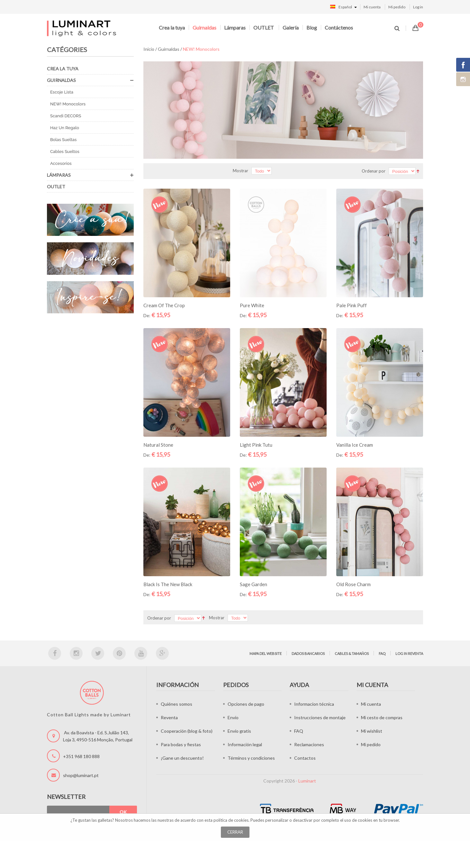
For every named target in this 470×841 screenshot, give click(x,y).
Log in (418, 6)
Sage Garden (253, 584)
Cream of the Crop (164, 305)
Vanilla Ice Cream (354, 445)
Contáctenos (339, 27)
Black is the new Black (167, 584)
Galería (291, 27)
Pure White (252, 305)
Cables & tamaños (352, 653)
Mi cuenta (372, 6)
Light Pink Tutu (256, 445)
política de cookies (231, 820)
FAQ (382, 653)
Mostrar (240, 170)
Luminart (307, 780)
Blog (311, 27)
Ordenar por (373, 171)
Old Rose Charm (353, 584)
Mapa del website (265, 653)
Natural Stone (158, 445)
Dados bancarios (308, 653)
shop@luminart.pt (81, 775)
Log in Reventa (409, 653)
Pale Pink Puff (351, 305)
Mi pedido (396, 6)
